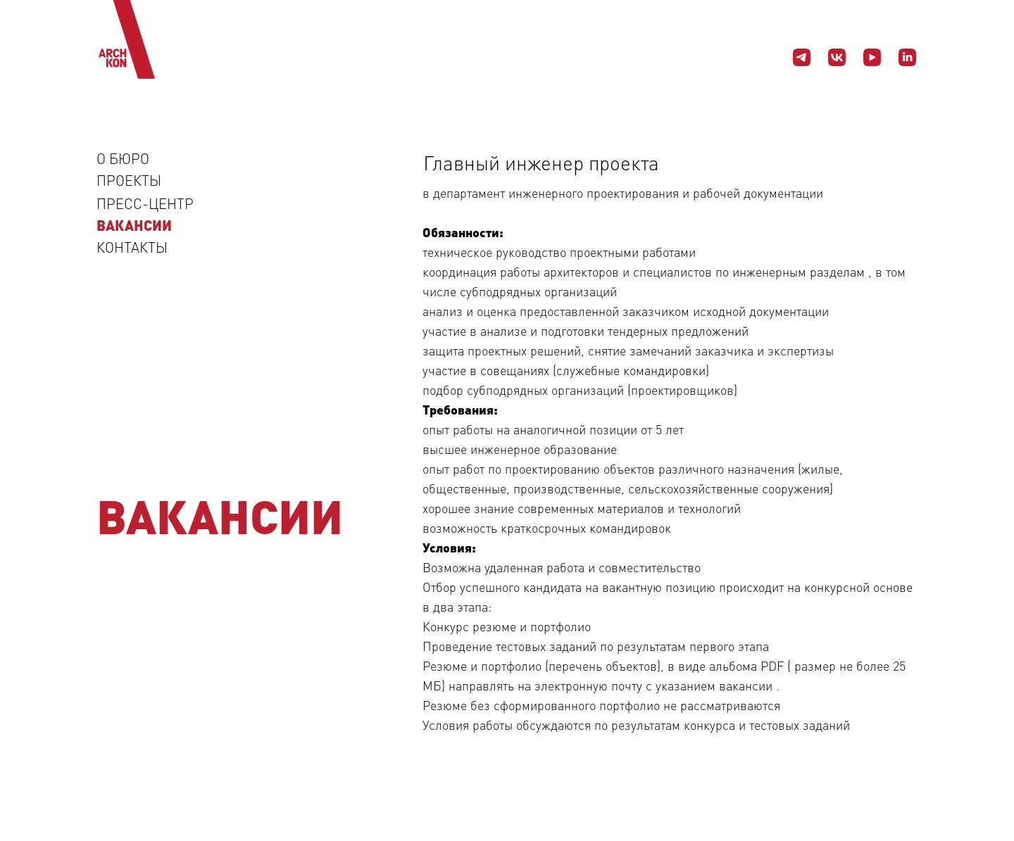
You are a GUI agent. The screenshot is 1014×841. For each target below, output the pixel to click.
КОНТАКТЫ (132, 247)
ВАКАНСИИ (134, 225)
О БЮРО (122, 158)
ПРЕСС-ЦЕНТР (145, 203)
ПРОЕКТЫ (128, 180)
